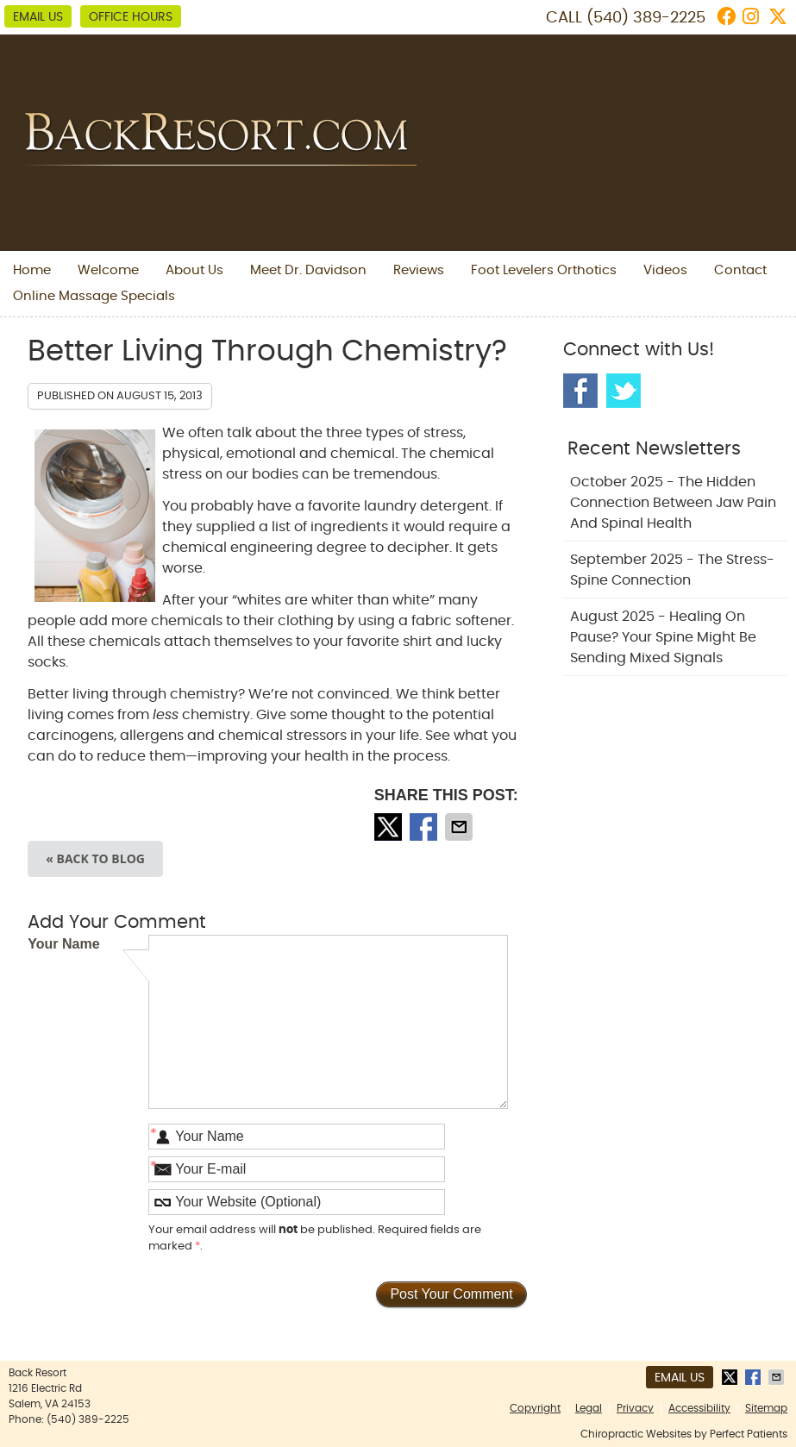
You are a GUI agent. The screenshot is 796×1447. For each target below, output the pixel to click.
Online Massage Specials (94, 296)
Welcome (108, 270)
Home (32, 270)
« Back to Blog (95, 858)
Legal (588, 1408)
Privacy (635, 1408)
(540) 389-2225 (645, 18)
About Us (194, 270)
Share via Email (460, 827)
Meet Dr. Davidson (308, 270)
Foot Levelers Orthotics (544, 270)
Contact (740, 270)
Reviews (418, 270)
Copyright (535, 1408)
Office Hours (130, 17)
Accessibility (699, 1408)
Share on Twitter (389, 827)
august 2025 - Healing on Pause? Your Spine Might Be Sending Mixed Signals (663, 637)
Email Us (38, 17)
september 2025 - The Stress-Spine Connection (672, 570)
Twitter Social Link (623, 390)
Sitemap (766, 1408)
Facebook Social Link (580, 390)
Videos (665, 270)
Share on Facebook (425, 827)
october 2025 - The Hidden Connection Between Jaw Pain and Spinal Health (673, 502)
